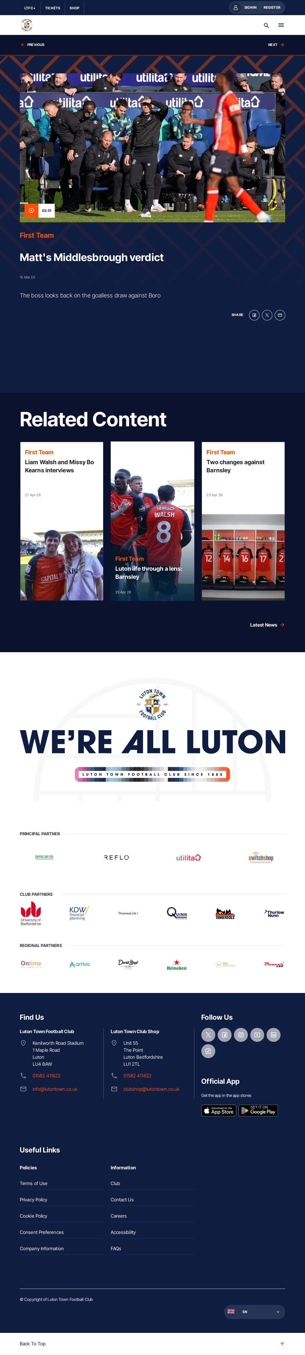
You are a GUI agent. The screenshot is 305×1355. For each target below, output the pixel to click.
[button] (254, 1312)
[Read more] (61, 521)
